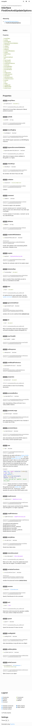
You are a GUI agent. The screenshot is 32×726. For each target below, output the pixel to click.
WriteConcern (17, 665)
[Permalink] (16, 100)
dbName (6, 49)
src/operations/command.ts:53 (14, 544)
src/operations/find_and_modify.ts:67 (16, 624)
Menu (29, 1)
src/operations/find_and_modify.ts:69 (16, 326)
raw (5, 71)
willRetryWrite (7, 86)
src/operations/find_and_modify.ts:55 (16, 106)
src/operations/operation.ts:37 (14, 371)
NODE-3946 (18, 487)
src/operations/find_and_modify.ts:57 (16, 153)
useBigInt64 (7, 85)
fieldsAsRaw (7, 54)
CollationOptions (16, 182)
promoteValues (8, 69)
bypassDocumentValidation (11, 43)
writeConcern (7, 88)
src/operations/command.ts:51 (14, 203)
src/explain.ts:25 (11, 260)
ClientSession (14, 589)
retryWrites (7, 75)
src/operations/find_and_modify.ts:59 (16, 292)
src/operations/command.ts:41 (14, 187)
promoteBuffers (8, 66)
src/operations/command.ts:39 (14, 503)
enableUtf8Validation (9, 51)
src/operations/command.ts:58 (14, 356)
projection (6, 65)
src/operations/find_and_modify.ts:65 (16, 608)
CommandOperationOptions (11, 21)
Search (23, 1)
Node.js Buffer (25, 455)
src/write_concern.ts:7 (12, 671)
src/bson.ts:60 (11, 452)
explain (6, 52)
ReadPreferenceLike (20, 516)
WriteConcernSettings (10, 666)
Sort (10, 605)
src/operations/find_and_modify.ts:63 (16, 559)
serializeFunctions (8, 78)
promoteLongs (8, 68)
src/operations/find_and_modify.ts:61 (16, 383)
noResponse (7, 61)
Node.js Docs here (16, 458)
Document (15, 103)
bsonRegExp (7, 41)
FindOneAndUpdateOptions (14, 5)
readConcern (7, 72)
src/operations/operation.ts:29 (14, 593)
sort (5, 82)
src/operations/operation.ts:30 (14, 656)
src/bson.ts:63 (11, 243)
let (5, 58)
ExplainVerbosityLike (16, 256)
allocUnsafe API (19, 457)
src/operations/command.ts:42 (14, 343)
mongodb (4, 1)
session (6, 80)
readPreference (8, 74)
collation (6, 46)
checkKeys (7, 44)
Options (26, 1)
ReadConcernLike (17, 499)
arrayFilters (7, 38)
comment (6, 47)
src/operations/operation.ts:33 (14, 521)
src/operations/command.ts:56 (14, 228)
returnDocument (8, 77)
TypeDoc (12, 724)
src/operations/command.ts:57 (14, 124)
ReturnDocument (19, 556)
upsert (5, 83)
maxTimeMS (7, 60)
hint (5, 55)
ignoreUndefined (8, 57)
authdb (6, 40)
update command (7, 297)
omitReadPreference (9, 63)
